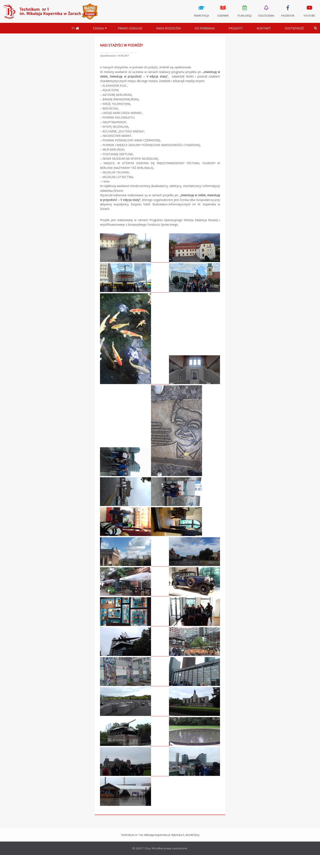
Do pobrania (205, 28)
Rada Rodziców (168, 28)
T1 (75, 28)
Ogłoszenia (266, 10)
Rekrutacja (201, 10)
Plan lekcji (245, 10)
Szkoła (98, 28)
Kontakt (264, 28)
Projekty (236, 28)
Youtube (309, 10)
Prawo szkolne (130, 28)
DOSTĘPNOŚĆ (294, 28)
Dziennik (223, 10)
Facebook (288, 10)
